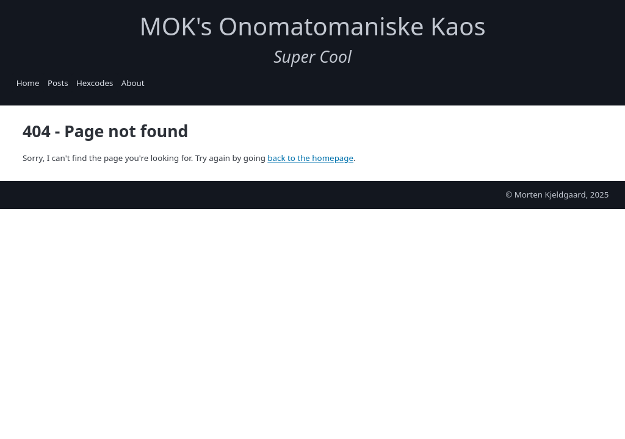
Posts (58, 82)
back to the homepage (310, 157)
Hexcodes (94, 82)
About (133, 82)
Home (28, 82)
